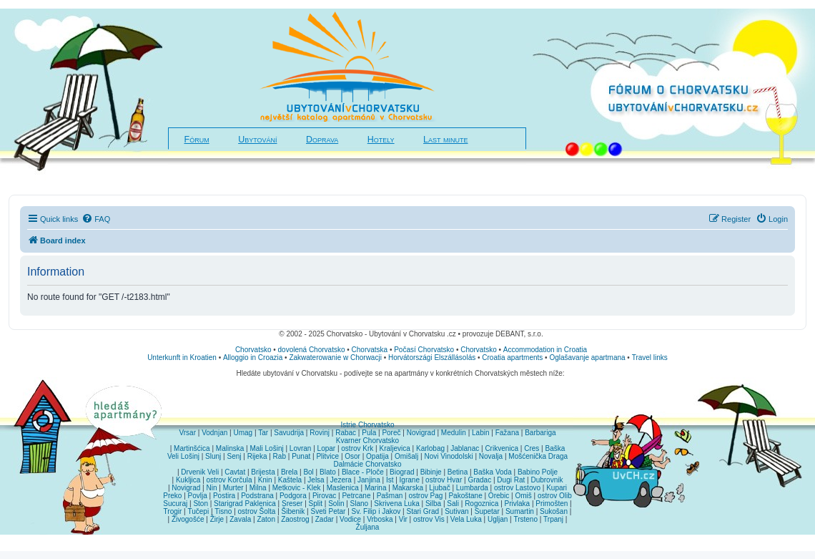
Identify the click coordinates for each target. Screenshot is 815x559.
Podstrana (257, 496)
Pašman (390, 496)
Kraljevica (394, 448)
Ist (390, 480)
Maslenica (343, 488)
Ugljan (498, 519)
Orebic (498, 496)
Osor (352, 456)
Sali (453, 503)
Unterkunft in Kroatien (182, 357)
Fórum (196, 140)
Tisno (223, 511)
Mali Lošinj (266, 448)
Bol (308, 472)
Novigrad (421, 433)
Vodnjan (214, 433)
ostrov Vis (429, 519)
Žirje (217, 519)
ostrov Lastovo (517, 488)
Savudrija (289, 433)
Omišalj (406, 456)
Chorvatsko (253, 350)
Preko (172, 496)
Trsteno (525, 519)
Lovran (301, 448)
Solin (336, 503)
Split (315, 503)
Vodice (350, 519)
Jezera (341, 480)
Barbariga (540, 433)
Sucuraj (175, 503)
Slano (359, 503)
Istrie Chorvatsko (367, 425)
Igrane (410, 480)
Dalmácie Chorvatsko (367, 464)
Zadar (324, 519)
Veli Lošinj (183, 456)
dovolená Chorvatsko (311, 350)
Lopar (326, 448)
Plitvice (327, 456)
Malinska (230, 448)
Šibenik (293, 511)
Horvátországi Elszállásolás (431, 357)
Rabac (345, 433)
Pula (369, 433)
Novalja (491, 456)
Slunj (213, 456)
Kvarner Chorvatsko (367, 440)
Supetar (487, 511)
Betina (458, 472)
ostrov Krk (357, 448)
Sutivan (456, 511)
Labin (480, 433)
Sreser (292, 503)
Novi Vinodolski (448, 456)
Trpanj (553, 519)
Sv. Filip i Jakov (376, 511)
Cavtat (234, 472)
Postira (224, 496)
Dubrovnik (546, 480)
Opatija (377, 456)
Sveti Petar (328, 511)
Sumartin (519, 511)
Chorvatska (370, 350)
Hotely (381, 140)
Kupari (556, 488)
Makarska (407, 488)
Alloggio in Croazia (252, 357)
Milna (258, 488)
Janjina (368, 480)
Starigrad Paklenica (245, 503)
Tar (263, 433)
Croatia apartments (512, 357)
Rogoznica (481, 503)
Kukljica (188, 480)
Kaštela (290, 480)
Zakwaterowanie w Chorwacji (335, 357)
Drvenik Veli (200, 472)
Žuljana (368, 527)
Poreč (391, 433)
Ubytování (257, 140)
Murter (233, 488)
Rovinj (320, 433)
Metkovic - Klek (296, 488)
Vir (403, 519)
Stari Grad (422, 511)
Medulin (453, 433)
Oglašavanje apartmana (587, 357)
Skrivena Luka (396, 503)
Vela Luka (466, 519)
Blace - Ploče (363, 472)
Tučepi (198, 511)
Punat (301, 456)
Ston (200, 503)
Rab (279, 456)
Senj (234, 456)
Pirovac (324, 496)
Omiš (523, 496)
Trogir (173, 511)
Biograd (402, 472)
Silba (433, 503)
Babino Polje (538, 472)
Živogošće (188, 519)
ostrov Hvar (443, 480)
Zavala (240, 519)
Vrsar (187, 433)
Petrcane (356, 496)
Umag (242, 433)
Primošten (551, 503)
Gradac (479, 480)
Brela (289, 472)
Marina (376, 488)
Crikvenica (501, 448)
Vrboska (379, 519)
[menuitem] (96, 219)
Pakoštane (465, 496)
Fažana (507, 433)
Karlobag (430, 448)
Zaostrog (295, 519)
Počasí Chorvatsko (424, 350)
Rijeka (257, 456)
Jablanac (464, 448)
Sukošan (554, 511)
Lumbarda (472, 488)
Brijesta (263, 472)
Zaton (266, 519)
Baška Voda (492, 472)
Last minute (445, 140)
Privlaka (517, 503)
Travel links (650, 357)
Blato (328, 472)
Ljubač (439, 488)
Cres (531, 448)
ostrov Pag (425, 496)
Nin (211, 488)
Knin (265, 480)
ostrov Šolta (257, 511)
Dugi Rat (511, 480)
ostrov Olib (555, 496)
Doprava (322, 140)
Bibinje (431, 472)
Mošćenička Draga (538, 456)
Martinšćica (192, 448)
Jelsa (315, 480)
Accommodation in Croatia (545, 350)
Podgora (293, 496)
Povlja (197, 496)
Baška (555, 448)
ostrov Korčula (229, 480)
